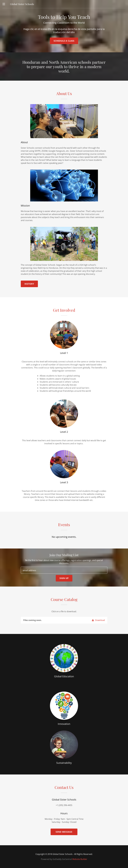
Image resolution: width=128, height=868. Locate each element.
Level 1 (64, 353)
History (29, 283)
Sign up (64, 578)
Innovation (64, 724)
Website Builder (79, 859)
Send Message (64, 831)
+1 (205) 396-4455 (64, 805)
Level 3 (64, 482)
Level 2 (64, 431)
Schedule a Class (64, 40)
